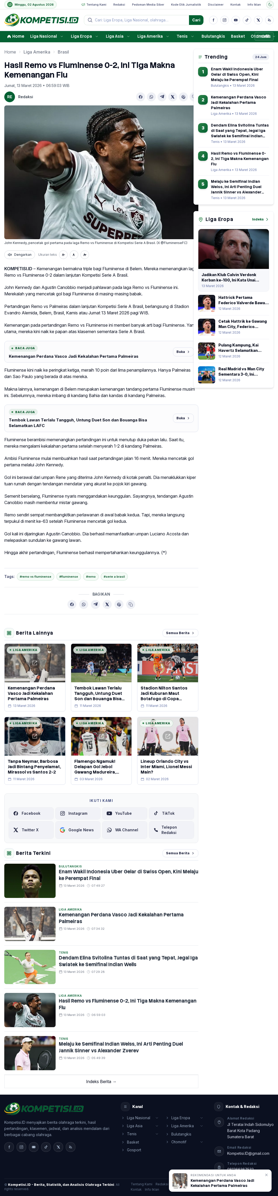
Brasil (63, 52)
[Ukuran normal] (74, 254)
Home (15, 36)
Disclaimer (215, 4)
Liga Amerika (150, 36)
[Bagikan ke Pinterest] (183, 97)
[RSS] (269, 20)
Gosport (131, 1150)
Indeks (260, 219)
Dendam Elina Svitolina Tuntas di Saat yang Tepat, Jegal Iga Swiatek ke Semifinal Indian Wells (128, 961)
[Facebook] (213, 20)
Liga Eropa (81, 36)
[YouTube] (235, 20)
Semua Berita (180, 633)
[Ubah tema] (270, 4)
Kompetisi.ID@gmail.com (248, 1153)
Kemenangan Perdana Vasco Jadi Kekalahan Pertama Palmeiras (73, 356)
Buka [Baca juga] (183, 352)
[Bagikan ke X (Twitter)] (172, 97)
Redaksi (119, 4)
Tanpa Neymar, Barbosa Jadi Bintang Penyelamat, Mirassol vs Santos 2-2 (34, 767)
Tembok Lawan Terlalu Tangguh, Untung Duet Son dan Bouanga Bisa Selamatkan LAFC (78, 422)
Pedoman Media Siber (148, 4)
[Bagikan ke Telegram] (162, 97)
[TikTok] (247, 20)
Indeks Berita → (101, 1081)
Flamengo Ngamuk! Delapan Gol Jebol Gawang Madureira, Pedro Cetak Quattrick (98, 769)
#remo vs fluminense (35, 576)
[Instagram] (224, 20)
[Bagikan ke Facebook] (140, 97)
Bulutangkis (213, 36)
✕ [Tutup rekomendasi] (266, 1175)
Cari (196, 20)
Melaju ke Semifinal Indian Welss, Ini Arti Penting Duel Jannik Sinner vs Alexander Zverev (121, 1047)
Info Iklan (254, 4)
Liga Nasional (43, 36)
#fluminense (68, 576)
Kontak (235, 4)
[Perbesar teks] (84, 254)
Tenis (182, 36)
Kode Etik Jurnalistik (186, 4)
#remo (91, 576)
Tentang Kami (93, 4)
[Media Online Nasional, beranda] (41, 20)
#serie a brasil (114, 576)
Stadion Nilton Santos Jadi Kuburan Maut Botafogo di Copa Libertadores (164, 696)
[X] (258, 20)
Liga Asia (114, 36)
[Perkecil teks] (63, 254)
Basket (238, 36)
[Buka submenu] (62, 36)
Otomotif (260, 36)
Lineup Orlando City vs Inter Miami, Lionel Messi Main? (166, 767)
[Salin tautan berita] (130, 604)
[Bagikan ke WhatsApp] (151, 97)
